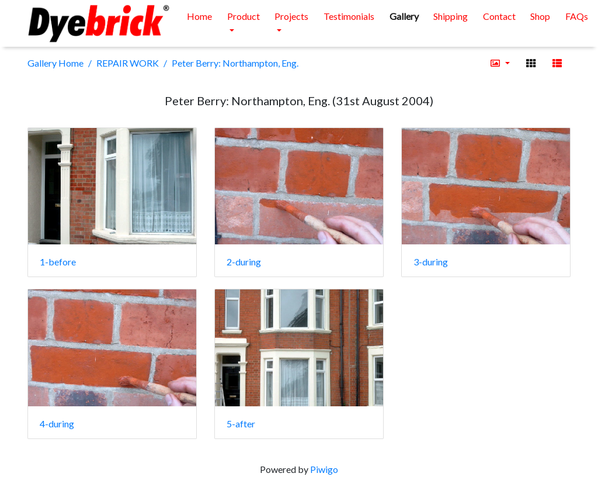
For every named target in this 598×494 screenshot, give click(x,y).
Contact (499, 16)
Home (199, 16)
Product (243, 16)
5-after (241, 423)
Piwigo (324, 469)
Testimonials (349, 16)
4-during (57, 423)
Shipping (450, 16)
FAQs (576, 16)
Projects (291, 16)
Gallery (404, 16)
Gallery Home (55, 62)
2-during (244, 261)
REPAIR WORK (127, 62)
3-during (430, 261)
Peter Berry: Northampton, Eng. (235, 62)
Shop (540, 16)
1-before (58, 261)
